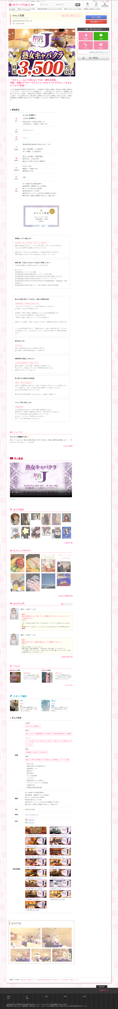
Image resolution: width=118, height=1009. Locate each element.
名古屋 (8, 996)
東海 (21, 5)
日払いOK (18, 345)
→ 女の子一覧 (68, 542)
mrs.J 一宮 (61, 857)
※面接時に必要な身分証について (98, 52)
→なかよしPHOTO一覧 (65, 595)
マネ (21, 700)
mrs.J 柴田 (33, 846)
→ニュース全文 (68, 446)
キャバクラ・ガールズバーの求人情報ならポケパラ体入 (51, 1004)
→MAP (48, 144)
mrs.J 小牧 (33, 867)
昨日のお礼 (27, 673)
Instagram (29, 820)
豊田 (65, 996)
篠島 (52, 705)
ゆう (22, 609)
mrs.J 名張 (61, 878)
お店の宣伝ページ (96, 22)
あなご (53, 700)
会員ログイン (104, 990)
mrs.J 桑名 (36, 899)
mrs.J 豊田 (58, 846)
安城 (8, 998)
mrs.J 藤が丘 (63, 836)
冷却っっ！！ (59, 673)
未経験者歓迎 (19, 303)
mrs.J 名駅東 (38, 889)
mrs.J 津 (58, 889)
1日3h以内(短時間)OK (21, 363)
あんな (12, 670)
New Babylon (38, 836)
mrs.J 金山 (62, 899)
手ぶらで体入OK (27, 243)
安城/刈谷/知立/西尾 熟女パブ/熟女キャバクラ (50, 979)
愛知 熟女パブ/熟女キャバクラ (29, 979)
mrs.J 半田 (58, 867)
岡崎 (85, 996)
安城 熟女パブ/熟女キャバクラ (71, 979)
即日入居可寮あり (26, 383)
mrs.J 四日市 (38, 878)
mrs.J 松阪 (36, 910)
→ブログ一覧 (68, 685)
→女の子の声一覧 (67, 656)
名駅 (46, 996)
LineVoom (29, 822)
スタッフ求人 (96, 17)
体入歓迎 (18, 243)
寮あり (17, 383)
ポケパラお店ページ (32, 814)
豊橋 (27, 998)
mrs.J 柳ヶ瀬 (38, 857)
